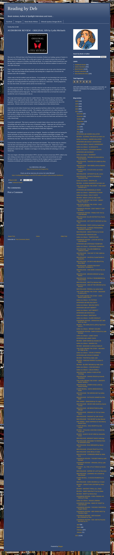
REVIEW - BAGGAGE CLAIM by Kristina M (89, 346)
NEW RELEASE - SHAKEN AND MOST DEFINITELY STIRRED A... (88, 266)
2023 (77, 109)
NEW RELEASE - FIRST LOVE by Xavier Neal (90, 225)
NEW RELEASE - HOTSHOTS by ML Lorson (90, 174)
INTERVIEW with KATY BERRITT (86, 307)
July (78, 126)
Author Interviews (80, 67)
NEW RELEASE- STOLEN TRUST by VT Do (90, 449)
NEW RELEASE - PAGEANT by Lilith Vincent (90, 416)
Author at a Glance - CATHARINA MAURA (89, 149)
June (78, 129)
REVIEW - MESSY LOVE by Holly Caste (88, 197)
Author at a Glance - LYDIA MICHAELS (88, 367)
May (78, 132)
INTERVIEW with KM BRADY (85, 152)
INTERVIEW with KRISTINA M (86, 313)
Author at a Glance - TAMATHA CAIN (87, 237)
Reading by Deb (22, 8)
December (80, 114)
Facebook (9, 21)
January (79, 532)
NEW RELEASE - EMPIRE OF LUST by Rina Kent (91, 471)
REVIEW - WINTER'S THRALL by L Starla (89, 488)
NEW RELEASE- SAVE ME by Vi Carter (88, 452)
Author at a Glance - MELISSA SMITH (88, 305)
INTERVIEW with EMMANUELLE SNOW (89, 190)
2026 (77, 101)
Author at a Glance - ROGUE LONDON (88, 500)
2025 (77, 104)
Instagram (18, 21)
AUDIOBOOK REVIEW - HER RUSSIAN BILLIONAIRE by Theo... (88, 516)
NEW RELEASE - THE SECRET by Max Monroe (91, 419)
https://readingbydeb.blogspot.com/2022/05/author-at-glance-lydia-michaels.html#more (37, 175)
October (79, 119)
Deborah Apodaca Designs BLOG (51, 21)
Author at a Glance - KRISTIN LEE (87, 180)
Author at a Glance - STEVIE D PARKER (89, 352)
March (79, 527)
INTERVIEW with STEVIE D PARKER (88, 355)
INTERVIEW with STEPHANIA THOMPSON (89, 244)
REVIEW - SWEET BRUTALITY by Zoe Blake (90, 491)
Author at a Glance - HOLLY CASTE (87, 195)
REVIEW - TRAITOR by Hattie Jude (87, 358)
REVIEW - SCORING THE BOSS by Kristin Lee (91, 136)
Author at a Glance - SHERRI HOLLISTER (89, 139)
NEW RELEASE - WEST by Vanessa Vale (89, 282)
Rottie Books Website (31, 21)
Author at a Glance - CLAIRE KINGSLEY (89, 318)
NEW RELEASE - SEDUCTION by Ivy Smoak (90, 232)
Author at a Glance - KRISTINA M (86, 315)
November (80, 116)
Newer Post (11, 236)
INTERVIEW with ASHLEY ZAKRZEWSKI (89, 142)
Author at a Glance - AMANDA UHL (87, 343)
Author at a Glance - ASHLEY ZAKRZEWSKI (90, 144)
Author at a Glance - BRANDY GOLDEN (88, 329)
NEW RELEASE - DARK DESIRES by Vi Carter (91, 482)
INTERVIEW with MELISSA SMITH (87, 302)
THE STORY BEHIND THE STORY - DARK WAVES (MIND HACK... (89, 296)
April (78, 524)
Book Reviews (79, 69)
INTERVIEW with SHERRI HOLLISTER (88, 134)
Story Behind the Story (81, 73)
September (80, 121)
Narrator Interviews (80, 71)
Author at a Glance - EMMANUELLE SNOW (89, 192)
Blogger (60, 546)
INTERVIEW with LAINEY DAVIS (86, 338)
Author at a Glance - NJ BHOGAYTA (87, 147)
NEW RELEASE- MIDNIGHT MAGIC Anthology (90, 438)
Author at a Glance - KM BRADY (86, 154)
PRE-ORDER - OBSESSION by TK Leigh (89, 401)
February (80, 530)
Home (38, 236)
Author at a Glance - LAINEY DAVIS (87, 335)
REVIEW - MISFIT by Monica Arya (87, 494)
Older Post (64, 236)
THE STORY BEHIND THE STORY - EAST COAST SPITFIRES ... (89, 205)
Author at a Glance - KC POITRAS (87, 300)
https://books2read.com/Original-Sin (37, 169)
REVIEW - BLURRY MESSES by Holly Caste (90, 364)
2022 (77, 111)
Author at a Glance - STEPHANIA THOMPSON (90, 246)
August (79, 124)
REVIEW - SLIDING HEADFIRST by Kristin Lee (91, 183)
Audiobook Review (17, 182)
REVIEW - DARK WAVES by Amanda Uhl (89, 341)
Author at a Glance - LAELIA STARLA (88, 370)
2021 (77, 535)
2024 (77, 106)
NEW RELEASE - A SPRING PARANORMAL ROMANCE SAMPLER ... (90, 228)
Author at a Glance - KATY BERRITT (87, 310)
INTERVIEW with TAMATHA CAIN (87, 234)
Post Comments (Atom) (22, 239)
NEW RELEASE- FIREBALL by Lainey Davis (90, 289)
